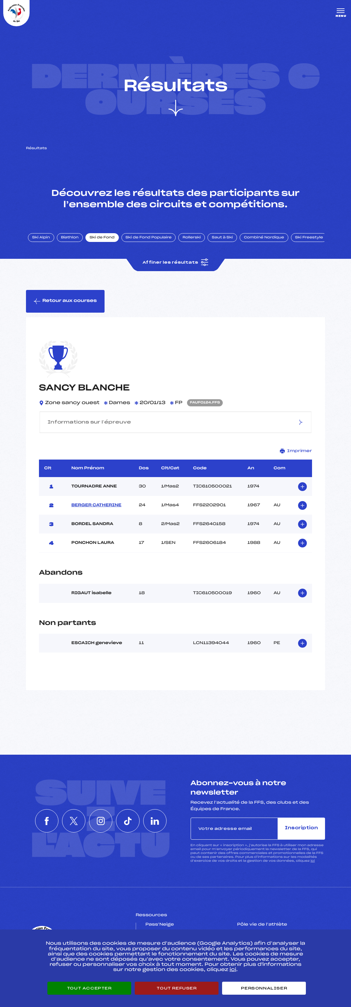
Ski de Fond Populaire (149, 237)
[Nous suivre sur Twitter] (71, 821)
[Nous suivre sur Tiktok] (130, 821)
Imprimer (296, 451)
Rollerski (191, 237)
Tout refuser (176, 988)
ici (312, 860)
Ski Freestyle (309, 237)
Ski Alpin (41, 237)
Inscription (301, 828)
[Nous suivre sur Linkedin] (160, 821)
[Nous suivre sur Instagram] (101, 821)
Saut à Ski (222, 237)
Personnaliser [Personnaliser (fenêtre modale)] (264, 988)
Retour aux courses (65, 301)
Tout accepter (89, 988)
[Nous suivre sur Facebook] (42, 821)
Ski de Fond (102, 237)
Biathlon (70, 237)
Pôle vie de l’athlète (262, 925)
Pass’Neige (159, 925)
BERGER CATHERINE (96, 505)
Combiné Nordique (264, 237)
